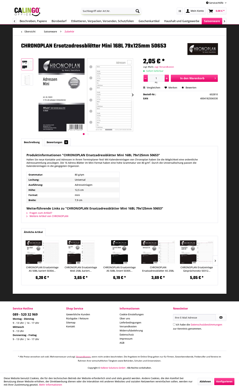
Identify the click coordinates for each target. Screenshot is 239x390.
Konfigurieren (224, 381)
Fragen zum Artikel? (39, 212)
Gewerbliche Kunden (78, 314)
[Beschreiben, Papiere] (33, 21)
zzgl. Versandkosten (164, 66)
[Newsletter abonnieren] (221, 317)
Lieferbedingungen (130, 322)
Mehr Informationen (50, 384)
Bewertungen (57, 142)
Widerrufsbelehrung (131, 330)
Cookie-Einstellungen (132, 314)
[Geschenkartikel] (149, 21)
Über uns (125, 318)
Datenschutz (127, 334)
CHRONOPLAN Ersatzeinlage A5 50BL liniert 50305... (119, 269)
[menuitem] (111, 11)
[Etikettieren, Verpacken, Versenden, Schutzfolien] (102, 21)
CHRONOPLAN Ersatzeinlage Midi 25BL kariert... (81, 269)
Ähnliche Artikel (33, 232)
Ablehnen (205, 381)
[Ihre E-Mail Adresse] (194, 317)
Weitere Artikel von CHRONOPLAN (47, 216)
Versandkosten (128, 326)
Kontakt (70, 326)
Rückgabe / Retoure (77, 318)
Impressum (126, 338)
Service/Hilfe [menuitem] (215, 2)
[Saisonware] (212, 21)
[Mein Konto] (195, 11)
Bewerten (188, 87)
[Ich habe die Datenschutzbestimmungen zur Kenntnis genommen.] (174, 324)
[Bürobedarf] (59, 21)
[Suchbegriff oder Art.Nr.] (111, 11)
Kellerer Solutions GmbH (113, 367)
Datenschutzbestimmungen (206, 324)
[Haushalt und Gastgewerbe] (182, 21)
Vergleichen (151, 87)
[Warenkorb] (216, 11)
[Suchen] (137, 11)
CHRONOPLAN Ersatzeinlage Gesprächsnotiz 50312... (196, 269)
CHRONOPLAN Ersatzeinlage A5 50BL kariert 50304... (42, 269)
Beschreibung (32, 142)
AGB (122, 342)
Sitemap (70, 322)
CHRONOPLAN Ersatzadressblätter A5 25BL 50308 (158, 269)
